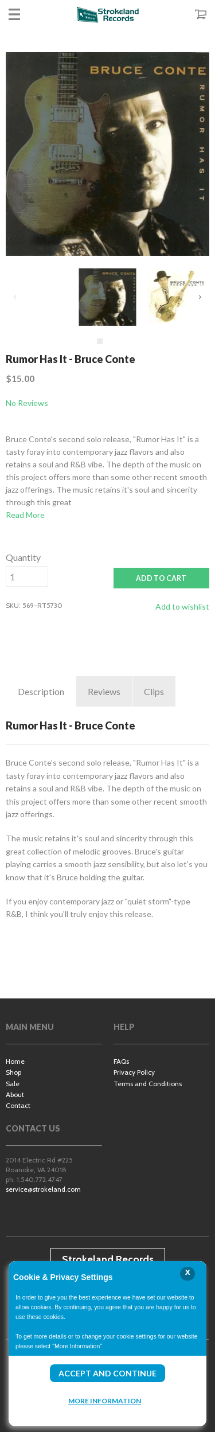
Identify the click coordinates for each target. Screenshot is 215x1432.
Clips (154, 691)
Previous (15, 297)
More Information (104, 1400)
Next (199, 297)
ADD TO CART (161, 578)
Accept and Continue (107, 1373)
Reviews (104, 691)
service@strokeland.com (43, 1189)
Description (41, 691)
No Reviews (27, 403)
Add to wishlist (182, 606)
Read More (25, 515)
